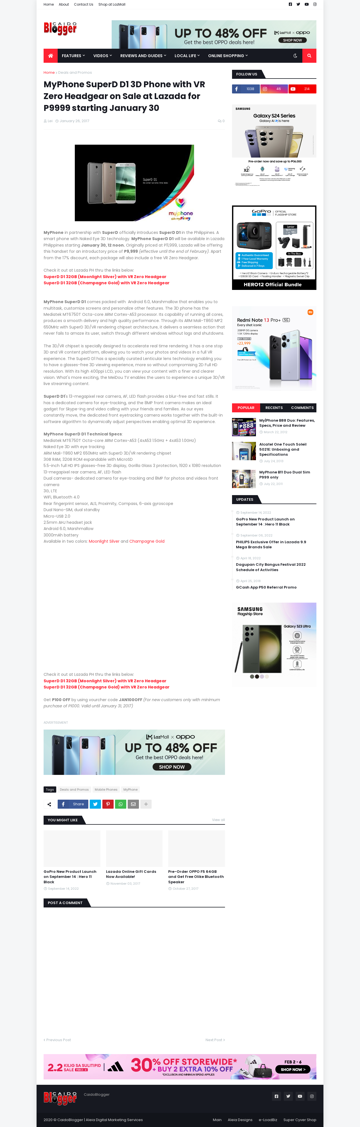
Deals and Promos (75, 72)
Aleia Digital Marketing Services (114, 1119)
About (64, 4)
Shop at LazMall (111, 4)
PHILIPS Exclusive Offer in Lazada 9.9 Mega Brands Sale (271, 545)
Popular (246, 407)
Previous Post (58, 1040)
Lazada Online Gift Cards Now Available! (131, 874)
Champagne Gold (147, 541)
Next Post (214, 1040)
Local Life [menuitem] (185, 56)
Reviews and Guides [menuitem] (141, 56)
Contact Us (83, 4)
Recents (274, 407)
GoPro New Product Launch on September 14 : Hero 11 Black (70, 876)
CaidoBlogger (70, 1119)
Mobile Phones (106, 789)
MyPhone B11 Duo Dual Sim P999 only (284, 475)
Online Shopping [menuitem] (226, 56)
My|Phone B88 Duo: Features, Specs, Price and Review (287, 423)
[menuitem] (51, 56)
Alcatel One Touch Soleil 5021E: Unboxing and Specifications (283, 449)
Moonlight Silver (104, 541)
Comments (302, 407)
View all (218, 819)
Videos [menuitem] (100, 56)
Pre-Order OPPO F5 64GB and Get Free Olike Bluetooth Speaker (196, 876)
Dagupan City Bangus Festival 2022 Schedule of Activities (271, 567)
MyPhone (130, 789)
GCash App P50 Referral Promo (266, 587)
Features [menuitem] (71, 56)
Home (49, 4)
